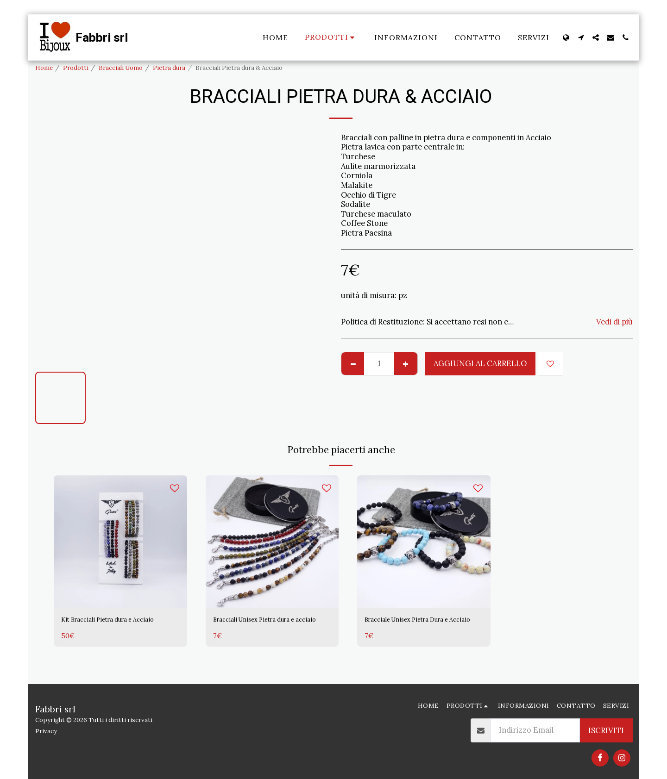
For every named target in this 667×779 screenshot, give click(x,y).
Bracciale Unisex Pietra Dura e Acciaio (419, 627)
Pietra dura (169, 68)
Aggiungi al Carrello (480, 363)
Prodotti (75, 68)
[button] (581, 37)
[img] (120, 542)
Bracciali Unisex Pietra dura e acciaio (266, 627)
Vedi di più (614, 322)
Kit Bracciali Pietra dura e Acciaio (107, 627)
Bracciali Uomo (121, 68)
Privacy (46, 731)
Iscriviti (606, 730)
